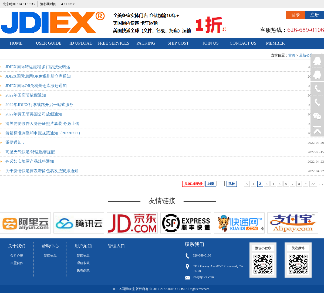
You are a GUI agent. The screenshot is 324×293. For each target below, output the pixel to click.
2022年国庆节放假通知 (25, 95)
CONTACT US (243, 43)
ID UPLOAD (81, 43)
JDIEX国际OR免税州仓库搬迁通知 (36, 86)
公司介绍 (16, 256)
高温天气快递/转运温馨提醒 (30, 152)
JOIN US (210, 43)
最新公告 (306, 55)
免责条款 (83, 270)
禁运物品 (50, 256)
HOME (16, 43)
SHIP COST (178, 43)
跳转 (231, 184)
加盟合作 (16, 263)
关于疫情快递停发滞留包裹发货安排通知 (41, 171)
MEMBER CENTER (275, 45)
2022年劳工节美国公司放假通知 (33, 114)
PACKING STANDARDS (146, 45)
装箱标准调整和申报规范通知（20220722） (43, 133)
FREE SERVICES (113, 43)
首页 (291, 55)
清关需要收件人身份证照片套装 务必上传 (42, 123)
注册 (314, 14)
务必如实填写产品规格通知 (29, 161)
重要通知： (15, 142)
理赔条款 (83, 263)
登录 (295, 14)
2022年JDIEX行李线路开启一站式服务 (39, 104)
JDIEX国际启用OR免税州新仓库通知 (38, 76)
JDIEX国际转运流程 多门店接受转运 (37, 67)
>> (313, 184)
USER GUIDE (49, 43)
